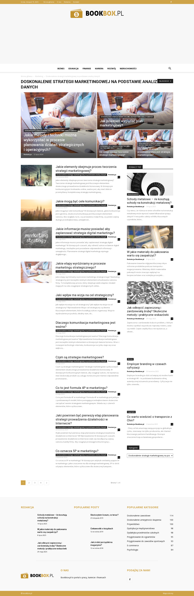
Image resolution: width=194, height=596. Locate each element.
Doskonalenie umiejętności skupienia (144, 519)
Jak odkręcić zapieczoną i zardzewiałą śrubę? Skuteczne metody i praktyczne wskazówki (148, 311)
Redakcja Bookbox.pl (135, 206)
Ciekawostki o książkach (101, 528)
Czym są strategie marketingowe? (80, 357)
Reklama (67, 2)
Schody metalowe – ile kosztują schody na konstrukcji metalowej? (149, 200)
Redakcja (28, 154)
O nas (59, 2)
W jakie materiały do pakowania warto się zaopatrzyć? (148, 253)
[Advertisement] (97, 44)
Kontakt (76, 2)
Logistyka (131, 247)
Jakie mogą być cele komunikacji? (80, 201)
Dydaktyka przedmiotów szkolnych (143, 532)
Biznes (60, 68)
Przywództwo (133, 524)
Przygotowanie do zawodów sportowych (146, 541)
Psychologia (132, 549)
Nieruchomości (128, 68)
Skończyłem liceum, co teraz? (104, 515)
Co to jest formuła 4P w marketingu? (81, 388)
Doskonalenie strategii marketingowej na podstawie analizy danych (51, 130)
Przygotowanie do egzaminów (141, 537)
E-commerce (133, 545)
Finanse (87, 68)
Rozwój (111, 68)
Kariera (99, 68)
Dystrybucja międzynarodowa (140, 528)
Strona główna (48, 2)
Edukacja (73, 68)
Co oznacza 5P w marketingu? (77, 451)
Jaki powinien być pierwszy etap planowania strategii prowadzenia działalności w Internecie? (87, 419)
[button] (169, 68)
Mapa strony (168, 593)
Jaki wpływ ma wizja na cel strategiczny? (85, 295)
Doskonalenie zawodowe (138, 515)
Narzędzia (131, 303)
